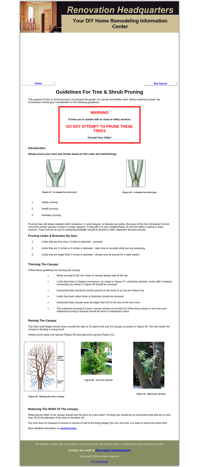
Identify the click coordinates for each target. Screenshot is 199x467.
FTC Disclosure (99, 461)
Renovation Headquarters (113, 450)
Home (38, 83)
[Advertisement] (99, 57)
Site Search (160, 83)
